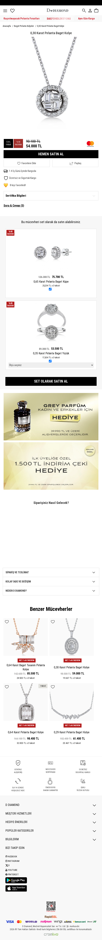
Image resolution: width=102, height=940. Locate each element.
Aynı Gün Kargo (86, 18)
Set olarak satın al (51, 381)
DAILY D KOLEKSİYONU (59, 18)
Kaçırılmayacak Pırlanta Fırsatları (22, 18)
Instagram (12, 861)
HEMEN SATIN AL (51, 154)
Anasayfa (7, 26)
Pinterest (12, 874)
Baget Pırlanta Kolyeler (24, 26)
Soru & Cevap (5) (14, 205)
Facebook (11, 856)
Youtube (11, 870)
